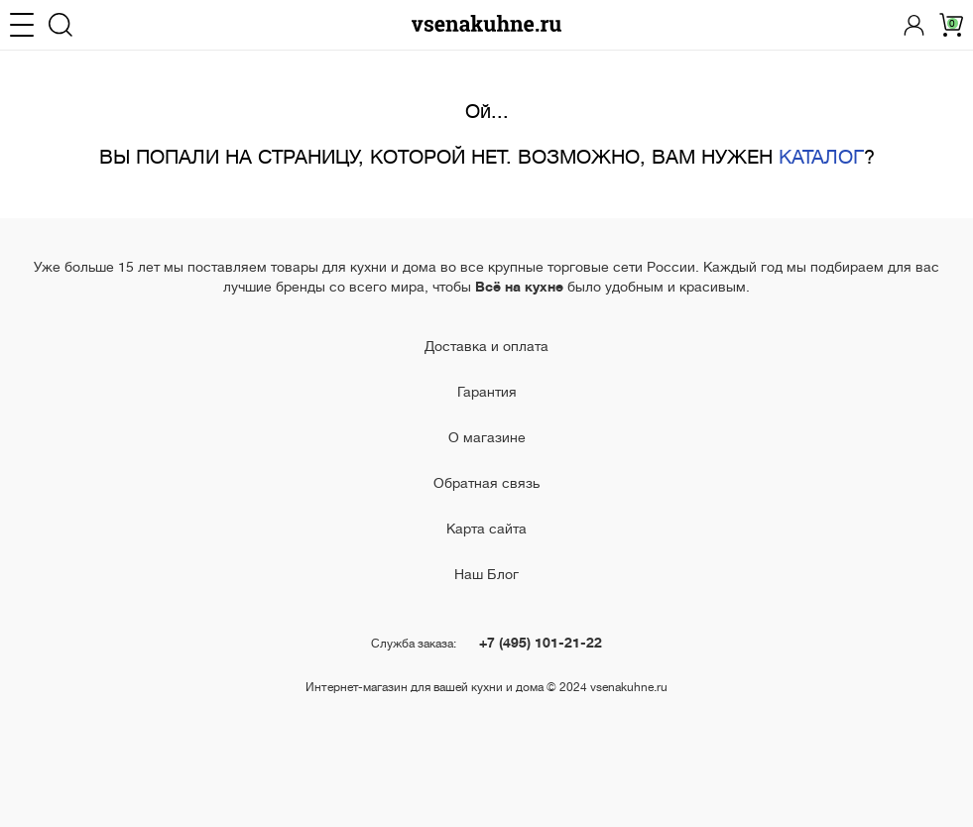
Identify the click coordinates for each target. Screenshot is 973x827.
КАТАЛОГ (821, 157)
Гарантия (487, 392)
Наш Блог (486, 574)
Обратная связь (486, 483)
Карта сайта (486, 528)
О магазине (487, 437)
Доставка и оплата (486, 346)
